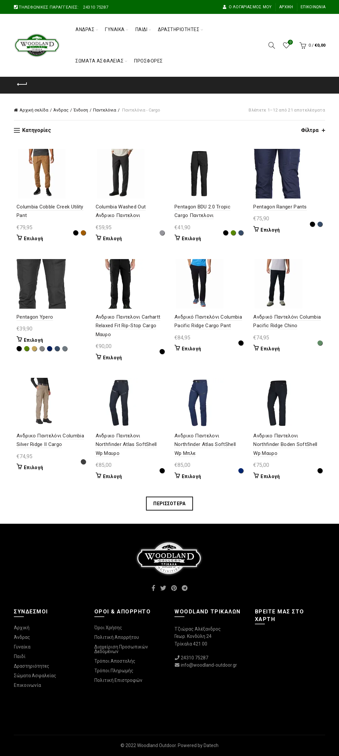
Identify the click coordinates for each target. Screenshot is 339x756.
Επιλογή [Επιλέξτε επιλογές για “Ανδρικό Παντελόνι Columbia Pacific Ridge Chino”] (271, 348)
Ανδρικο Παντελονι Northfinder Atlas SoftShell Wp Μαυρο (129, 444)
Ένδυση (80, 110)
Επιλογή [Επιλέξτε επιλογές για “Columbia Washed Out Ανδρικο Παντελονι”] (111, 238)
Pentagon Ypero (32, 317)
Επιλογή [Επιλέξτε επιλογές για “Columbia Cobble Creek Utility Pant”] (30, 238)
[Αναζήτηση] (271, 45)
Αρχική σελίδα (34, 110)
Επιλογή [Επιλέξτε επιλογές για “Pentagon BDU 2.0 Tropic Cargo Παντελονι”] (191, 238)
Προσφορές (148, 61)
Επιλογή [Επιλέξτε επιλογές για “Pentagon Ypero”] (30, 340)
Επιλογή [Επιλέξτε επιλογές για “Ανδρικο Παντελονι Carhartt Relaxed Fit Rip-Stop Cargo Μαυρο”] (111, 357)
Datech (211, 745)
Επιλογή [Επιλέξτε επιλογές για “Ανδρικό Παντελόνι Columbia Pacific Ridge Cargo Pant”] (191, 348)
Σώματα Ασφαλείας (99, 61)
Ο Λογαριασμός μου (246, 7)
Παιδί (141, 29)
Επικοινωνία (313, 7)
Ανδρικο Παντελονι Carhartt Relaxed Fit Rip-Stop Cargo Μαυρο (126, 325)
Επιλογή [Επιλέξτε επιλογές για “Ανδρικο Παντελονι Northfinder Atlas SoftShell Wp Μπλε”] (191, 476)
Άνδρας (84, 29)
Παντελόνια (104, 110)
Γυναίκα (115, 29)
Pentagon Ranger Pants (281, 207)
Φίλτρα (309, 130)
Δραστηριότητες (178, 29)
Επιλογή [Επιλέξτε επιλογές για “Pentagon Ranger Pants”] (271, 230)
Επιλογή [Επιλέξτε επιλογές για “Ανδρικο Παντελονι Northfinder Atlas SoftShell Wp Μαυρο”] (111, 476)
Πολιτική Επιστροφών (118, 680)
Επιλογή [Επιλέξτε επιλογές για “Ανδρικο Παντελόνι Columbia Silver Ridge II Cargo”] (30, 467)
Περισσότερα (169, 503)
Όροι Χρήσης (108, 627)
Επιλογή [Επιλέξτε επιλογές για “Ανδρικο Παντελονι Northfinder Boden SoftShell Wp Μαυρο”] (271, 476)
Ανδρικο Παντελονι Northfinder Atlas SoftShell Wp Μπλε (209, 444)
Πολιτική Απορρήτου (116, 637)
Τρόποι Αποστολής (114, 661)
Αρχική (286, 7)
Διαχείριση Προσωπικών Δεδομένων (121, 649)
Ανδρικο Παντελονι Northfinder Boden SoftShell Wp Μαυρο (287, 444)
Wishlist (290, 42)
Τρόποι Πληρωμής (113, 670)
